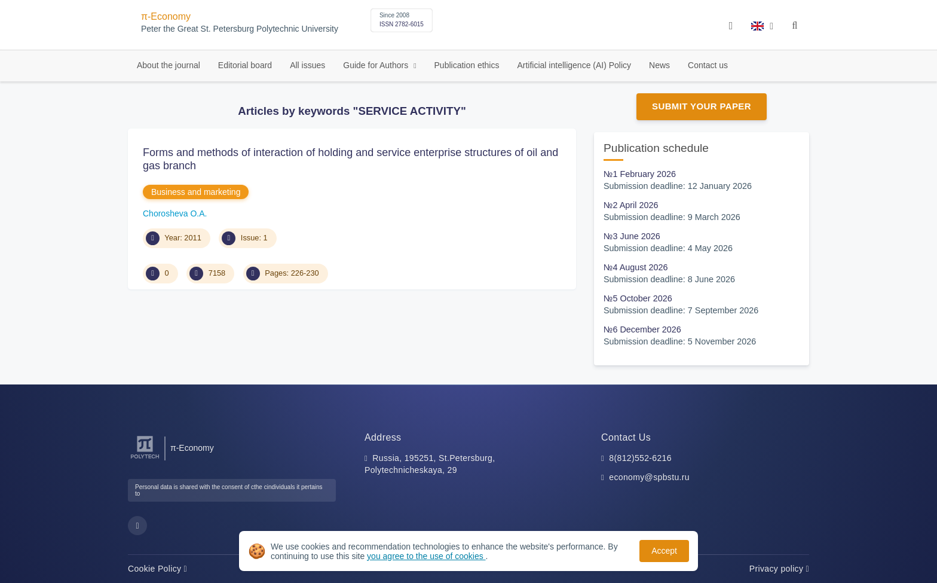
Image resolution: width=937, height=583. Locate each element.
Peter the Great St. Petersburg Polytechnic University (239, 29)
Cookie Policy (157, 568)
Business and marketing (195, 192)
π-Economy (166, 16)
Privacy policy (779, 568)
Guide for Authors (377, 65)
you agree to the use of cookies (426, 556)
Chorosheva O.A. (175, 213)
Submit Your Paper (701, 106)
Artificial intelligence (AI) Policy (574, 65)
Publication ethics (467, 65)
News (659, 65)
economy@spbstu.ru (649, 477)
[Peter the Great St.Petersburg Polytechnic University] (145, 459)
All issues (307, 65)
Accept (664, 550)
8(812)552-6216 (640, 458)
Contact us (708, 65)
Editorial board (245, 65)
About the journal (168, 65)
